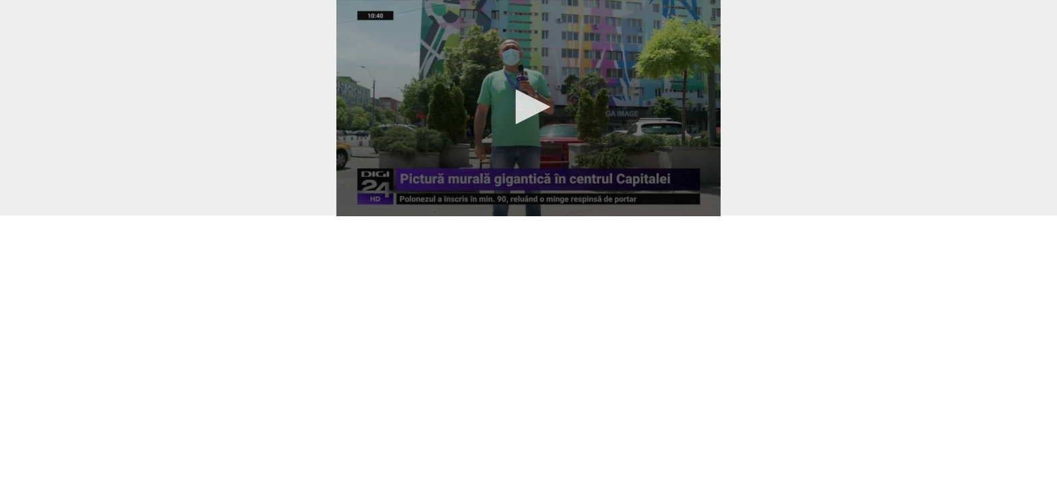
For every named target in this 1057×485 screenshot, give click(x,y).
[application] (528, 108)
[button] (529, 107)
